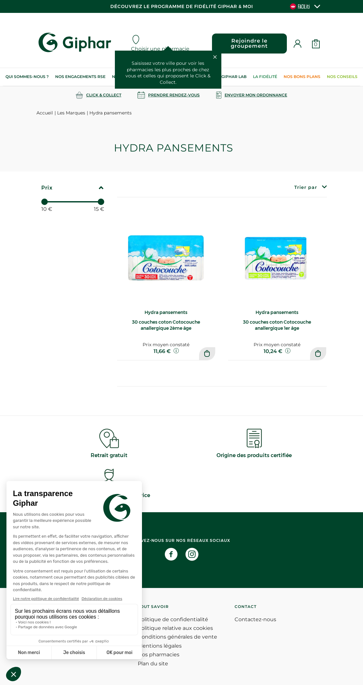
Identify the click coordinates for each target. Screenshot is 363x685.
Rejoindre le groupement (249, 43)
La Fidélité (265, 76)
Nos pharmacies (158, 654)
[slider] (44, 202)
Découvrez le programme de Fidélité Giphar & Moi (181, 6)
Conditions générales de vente (177, 637)
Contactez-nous (255, 619)
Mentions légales (160, 646)
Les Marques (71, 113)
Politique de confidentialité (173, 619)
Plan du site (153, 664)
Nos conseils (342, 76)
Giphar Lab (234, 76)
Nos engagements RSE (80, 76)
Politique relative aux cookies (175, 628)
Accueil (44, 113)
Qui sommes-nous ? (27, 76)
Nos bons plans (302, 76)
